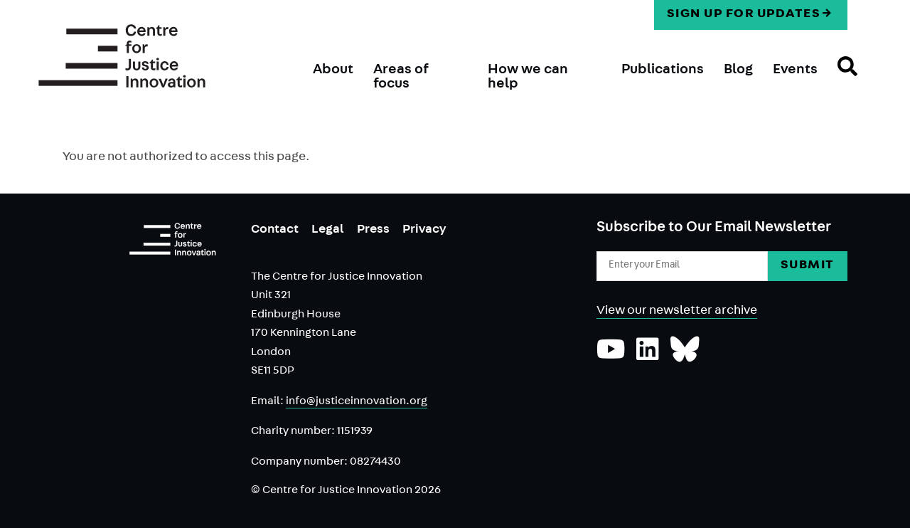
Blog (738, 70)
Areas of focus (401, 77)
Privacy (424, 230)
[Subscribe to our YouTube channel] (611, 356)
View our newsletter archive (676, 311)
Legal (327, 230)
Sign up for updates (744, 15)
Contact (275, 230)
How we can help (528, 77)
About (333, 70)
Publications (662, 70)
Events (795, 70)
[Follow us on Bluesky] (685, 356)
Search (837, 79)
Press (373, 230)
